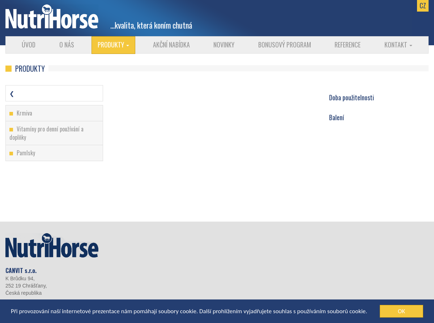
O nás (66, 44)
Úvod (28, 44)
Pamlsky (26, 152)
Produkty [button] (113, 44)
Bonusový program (284, 44)
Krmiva (24, 113)
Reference (348, 44)
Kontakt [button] (398, 44)
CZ (423, 5)
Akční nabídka (171, 44)
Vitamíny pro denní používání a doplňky (46, 133)
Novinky (223, 44)
